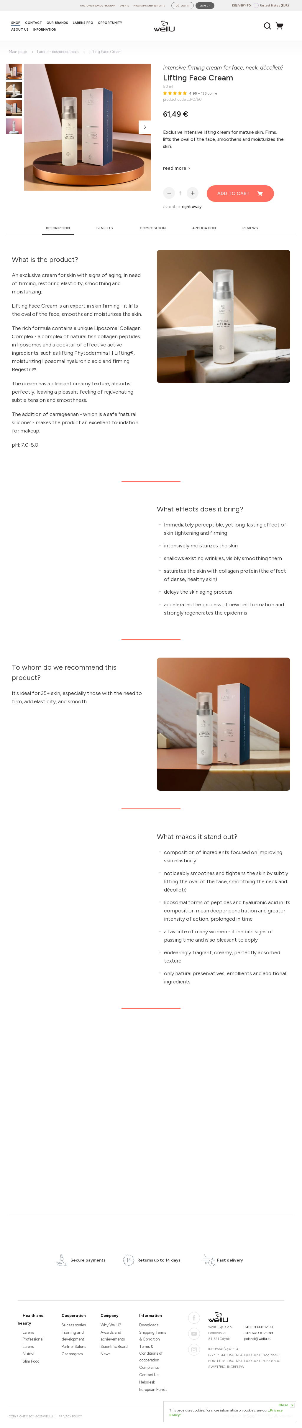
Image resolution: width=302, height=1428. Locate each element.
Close (286, 1405)
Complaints (149, 1367)
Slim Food (31, 1361)
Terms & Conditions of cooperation (151, 1353)
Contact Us (148, 1375)
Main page (18, 51)
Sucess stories (74, 1325)
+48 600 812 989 (258, 1333)
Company (109, 1315)
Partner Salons (74, 1346)
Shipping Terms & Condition (152, 1335)
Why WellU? (111, 1325)
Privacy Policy (70, 1416)
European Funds (153, 1389)
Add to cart (240, 193)
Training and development (73, 1335)
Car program (72, 1354)
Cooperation (74, 1315)
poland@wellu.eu (258, 1339)
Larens (28, 1346)
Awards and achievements (113, 1335)
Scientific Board (114, 1346)
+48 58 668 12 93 (258, 1327)
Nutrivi (28, 1354)
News (105, 1354)
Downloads (148, 1325)
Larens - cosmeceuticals (57, 51)
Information (150, 1315)
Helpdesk (147, 1382)
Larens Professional (33, 1335)
